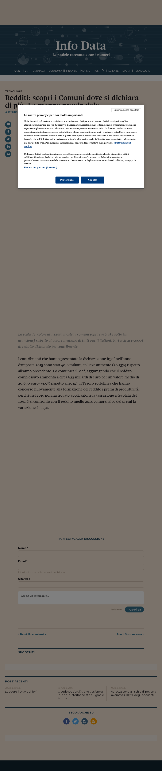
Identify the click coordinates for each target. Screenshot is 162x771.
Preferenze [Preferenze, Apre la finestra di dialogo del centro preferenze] (67, 180)
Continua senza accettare (126, 110)
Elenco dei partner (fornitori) (40, 167)
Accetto (92, 180)
